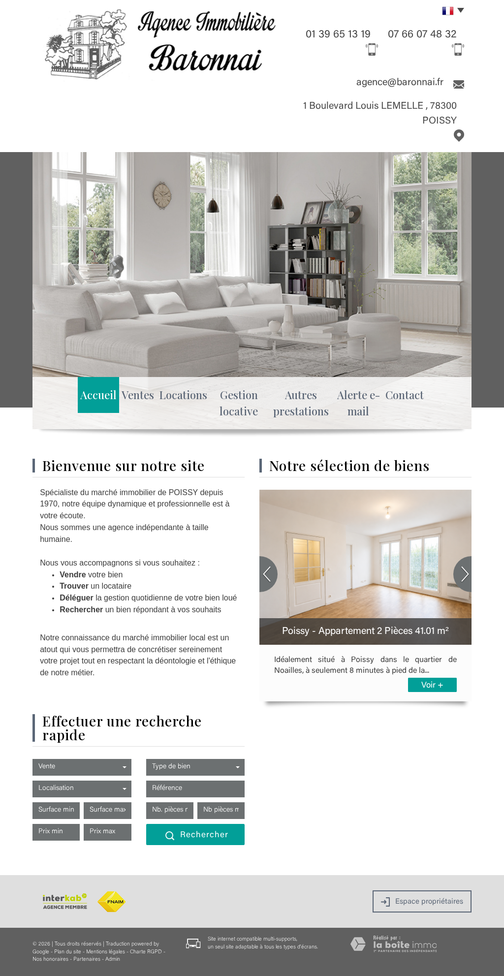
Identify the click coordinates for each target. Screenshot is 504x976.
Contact (414, 414)
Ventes (125, 414)
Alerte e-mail (364, 414)
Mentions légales (105, 952)
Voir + (432, 686)
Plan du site (67, 952)
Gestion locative (224, 414)
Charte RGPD (146, 952)
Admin (112, 959)
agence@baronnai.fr (399, 83)
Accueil (88, 414)
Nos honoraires (50, 959)
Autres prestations (297, 414)
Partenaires (86, 959)
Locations (167, 414)
